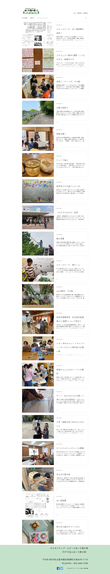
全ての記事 (24, 17)
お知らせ (32, 17)
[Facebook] (58, 568)
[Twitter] (61, 568)
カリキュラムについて (42, 17)
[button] (86, 18)
